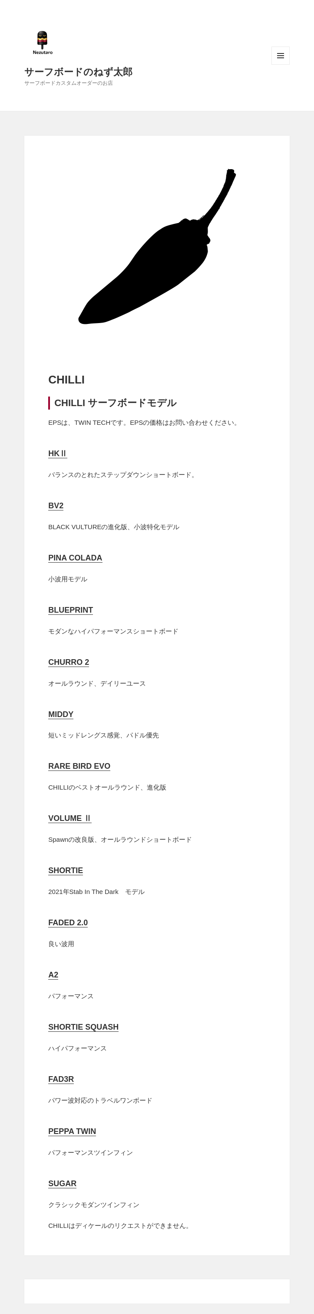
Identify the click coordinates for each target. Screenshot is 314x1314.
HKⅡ (57, 453)
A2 (53, 974)
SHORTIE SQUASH (83, 1027)
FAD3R (61, 1079)
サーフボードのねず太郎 (78, 71)
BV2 (55, 505)
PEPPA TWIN (72, 1131)
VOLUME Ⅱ (70, 818)
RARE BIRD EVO (79, 766)
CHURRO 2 (68, 662)
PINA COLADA (75, 558)
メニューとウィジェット (280, 56)
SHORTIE (65, 870)
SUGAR (62, 1183)
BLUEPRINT (70, 610)
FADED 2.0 (68, 922)
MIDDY (60, 714)
